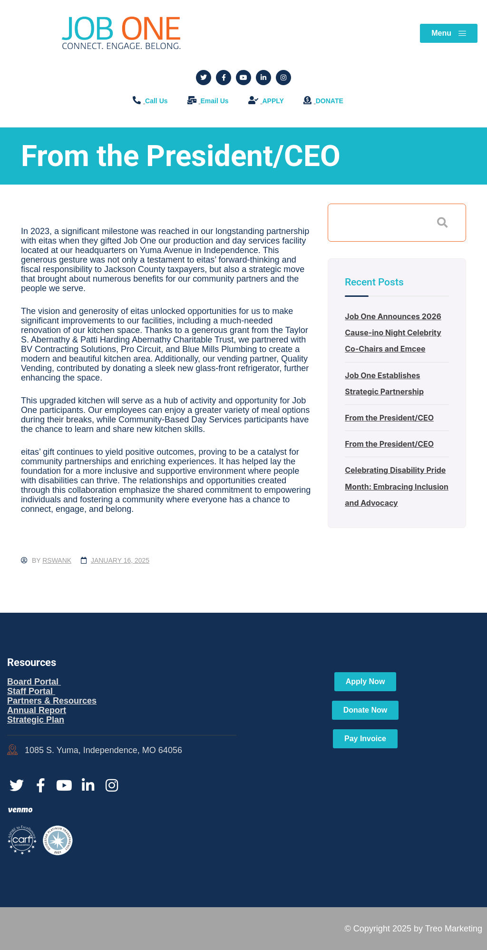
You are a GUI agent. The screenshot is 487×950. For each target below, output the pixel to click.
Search (442, 223)
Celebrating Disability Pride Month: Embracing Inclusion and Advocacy (397, 486)
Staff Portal (31, 691)
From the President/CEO (389, 417)
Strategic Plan (35, 720)
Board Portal (34, 681)
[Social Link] (203, 77)
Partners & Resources (52, 700)
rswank (56, 560)
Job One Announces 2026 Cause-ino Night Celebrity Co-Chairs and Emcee (393, 332)
